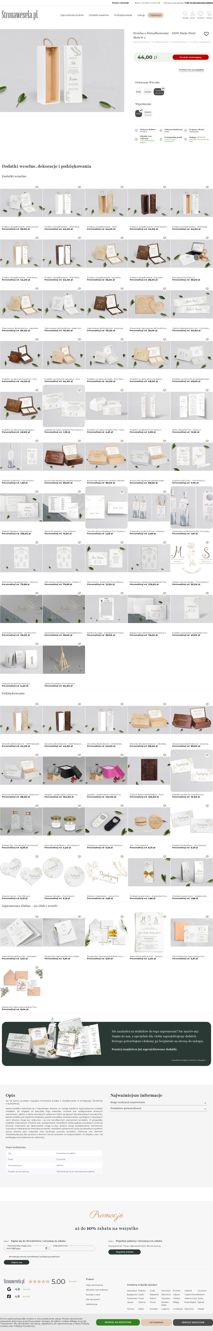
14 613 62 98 (155, 3)
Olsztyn (176, 1298)
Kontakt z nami (93, 1294)
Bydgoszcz (132, 1294)
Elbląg (176, 1302)
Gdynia (176, 1294)
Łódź (152, 1290)
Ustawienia (156, 1322)
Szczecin (202, 1290)
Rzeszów (166, 1298)
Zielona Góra (190, 1298)
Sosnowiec (132, 1298)
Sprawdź (72, 1281)
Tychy (200, 1298)
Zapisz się (16, 1262)
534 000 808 (143, 3)
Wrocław (166, 1290)
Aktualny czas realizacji (97, 1290)
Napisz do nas (121, 1036)
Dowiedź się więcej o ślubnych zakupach (188, 1060)
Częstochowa (191, 1294)
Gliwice (141, 1302)
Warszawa (132, 1290)
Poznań (176, 1290)
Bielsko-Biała (165, 1303)
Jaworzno (189, 1309)
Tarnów (130, 1309)
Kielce (153, 1298)
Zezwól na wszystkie (118, 1322)
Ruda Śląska (190, 1302)
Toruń (141, 1298)
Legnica (165, 1309)
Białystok (154, 1294)
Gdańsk (188, 1290)
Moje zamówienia (94, 1285)
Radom (201, 1294)
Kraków (142, 1290)
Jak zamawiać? (93, 1299)
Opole (130, 1302)
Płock (153, 1302)
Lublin (141, 1294)
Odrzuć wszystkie (193, 1322)
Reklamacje (91, 1304)
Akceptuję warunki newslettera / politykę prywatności (32, 1256)
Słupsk (201, 1309)
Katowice (166, 1294)
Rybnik (201, 1302)
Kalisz (141, 1309)
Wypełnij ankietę (124, 1252)
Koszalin (154, 1309)
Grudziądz (178, 1309)
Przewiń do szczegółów (191, 70)
